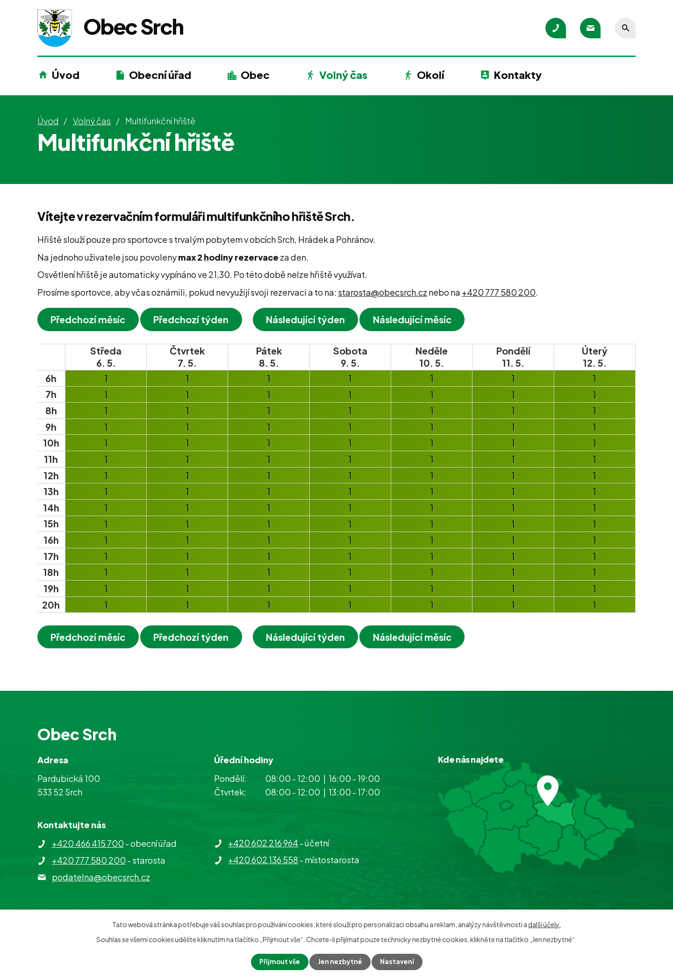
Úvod (65, 74)
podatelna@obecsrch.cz (101, 877)
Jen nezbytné (340, 962)
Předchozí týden (192, 319)
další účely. (544, 924)
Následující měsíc (416, 319)
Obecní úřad (160, 74)
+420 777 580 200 (499, 292)
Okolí (430, 74)
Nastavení (397, 962)
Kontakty (518, 74)
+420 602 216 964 (263, 842)
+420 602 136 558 (263, 859)
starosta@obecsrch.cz (382, 292)
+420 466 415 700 (88, 843)
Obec (255, 74)
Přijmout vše (279, 962)
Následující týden (308, 319)
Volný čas (343, 74)
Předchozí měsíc (88, 319)
